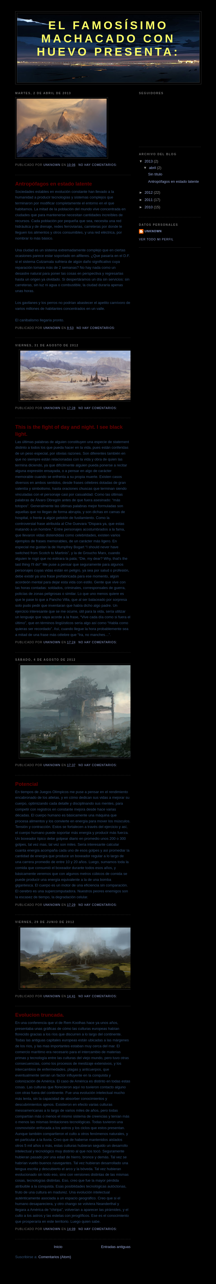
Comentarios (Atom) (54, 1257)
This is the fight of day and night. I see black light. (69, 430)
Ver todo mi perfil (156, 239)
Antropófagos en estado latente (53, 184)
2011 (149, 200)
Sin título (155, 174)
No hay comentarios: (98, 164)
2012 (149, 192)
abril (153, 168)
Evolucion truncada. (39, 1015)
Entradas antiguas (115, 1247)
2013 (149, 161)
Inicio (58, 1247)
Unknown (153, 231)
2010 (149, 207)
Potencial (26, 784)
